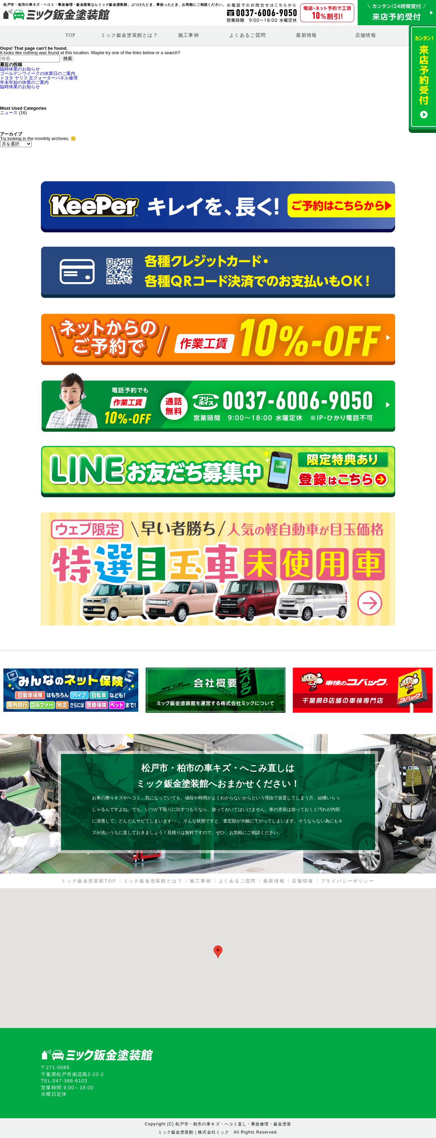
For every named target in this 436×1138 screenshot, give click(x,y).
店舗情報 (365, 35)
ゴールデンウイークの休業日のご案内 (37, 73)
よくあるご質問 (247, 35)
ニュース (9, 112)
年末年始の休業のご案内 (24, 82)
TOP (70, 35)
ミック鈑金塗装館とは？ (129, 35)
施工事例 (188, 35)
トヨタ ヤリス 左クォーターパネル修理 (39, 77)
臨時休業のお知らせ (20, 69)
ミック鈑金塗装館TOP (88, 881)
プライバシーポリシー (348, 881)
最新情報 (306, 35)
